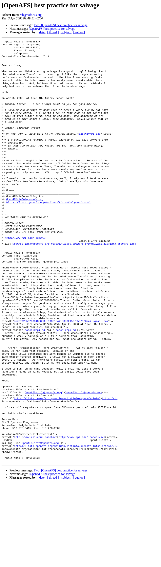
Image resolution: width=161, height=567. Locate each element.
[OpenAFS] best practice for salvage (52, 28)
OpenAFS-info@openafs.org (24, 231)
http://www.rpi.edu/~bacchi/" (35, 516)
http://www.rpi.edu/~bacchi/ (26, 277)
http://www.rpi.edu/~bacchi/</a (82, 516)
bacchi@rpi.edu (89, 152)
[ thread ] (53, 32)
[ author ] (79, 32)
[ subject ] (66, 32)
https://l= (109, 470)
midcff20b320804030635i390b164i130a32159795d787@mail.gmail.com (61, 377)
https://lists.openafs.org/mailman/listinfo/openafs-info (48, 235)
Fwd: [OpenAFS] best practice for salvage (61, 25)
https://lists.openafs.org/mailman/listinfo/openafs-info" (57, 470)
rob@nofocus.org (31, 14)
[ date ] (41, 32)
